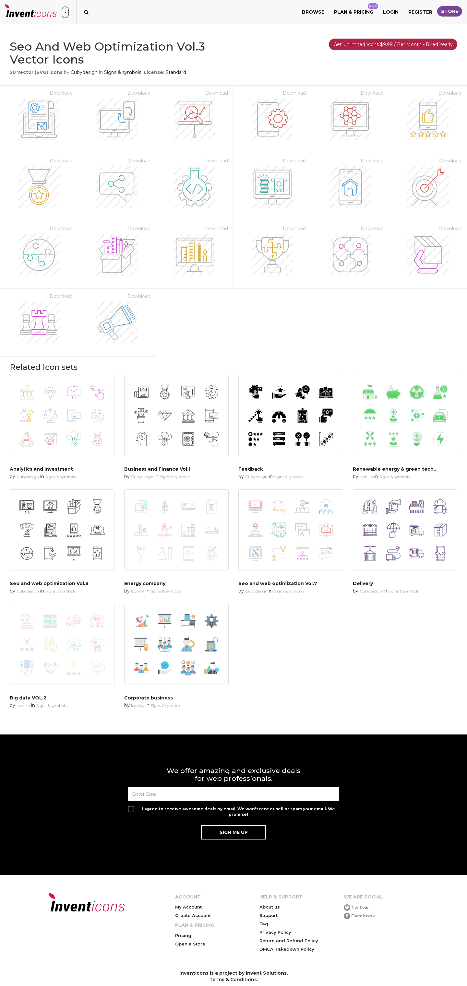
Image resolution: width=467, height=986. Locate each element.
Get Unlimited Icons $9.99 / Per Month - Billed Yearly (393, 44)
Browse (313, 12)
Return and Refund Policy (288, 940)
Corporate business (148, 698)
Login (391, 12)
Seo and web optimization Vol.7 (277, 583)
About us (269, 907)
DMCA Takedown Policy (286, 949)
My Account (188, 907)
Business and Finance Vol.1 (157, 469)
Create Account (193, 915)
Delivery (363, 583)
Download (61, 93)
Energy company (144, 583)
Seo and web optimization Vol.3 (49, 583)
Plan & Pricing (356, 9)
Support (268, 915)
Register (420, 12)
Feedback (250, 469)
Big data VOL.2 (28, 698)
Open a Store (190, 943)
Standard (176, 72)
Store (449, 11)
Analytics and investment (41, 469)
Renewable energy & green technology (401, 469)
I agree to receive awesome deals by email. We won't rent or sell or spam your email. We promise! (238, 811)
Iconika (366, 476)
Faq (263, 923)
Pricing (183, 935)
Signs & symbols (122, 72)
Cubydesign (84, 72)
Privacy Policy (275, 932)
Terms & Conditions (233, 979)
